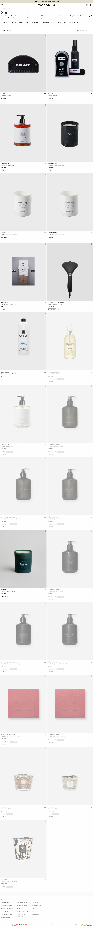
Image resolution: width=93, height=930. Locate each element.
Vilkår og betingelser (22, 911)
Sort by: (84, 30)
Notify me (50, 381)
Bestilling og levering (22, 903)
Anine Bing (35, 903)
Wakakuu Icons (36, 914)
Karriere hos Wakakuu (7, 908)
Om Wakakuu (5, 900)
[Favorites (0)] (87, 4)
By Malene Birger (37, 905)
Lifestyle (3, 8)
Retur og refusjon (22, 905)
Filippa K (34, 908)
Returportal (20, 908)
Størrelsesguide (5, 917)
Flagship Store (5, 903)
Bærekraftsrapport (6, 914)
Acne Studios (36, 900)
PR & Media (4, 911)
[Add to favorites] (44, 35)
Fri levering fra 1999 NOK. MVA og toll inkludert (46, 1)
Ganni (33, 911)
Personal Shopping (6, 905)
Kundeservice (20, 900)
